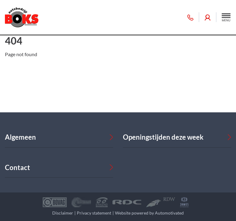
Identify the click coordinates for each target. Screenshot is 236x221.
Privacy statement (94, 212)
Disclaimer (62, 212)
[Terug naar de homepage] (21, 17)
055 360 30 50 (190, 17)
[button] (226, 17)
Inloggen (207, 17)
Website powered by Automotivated (149, 212)
